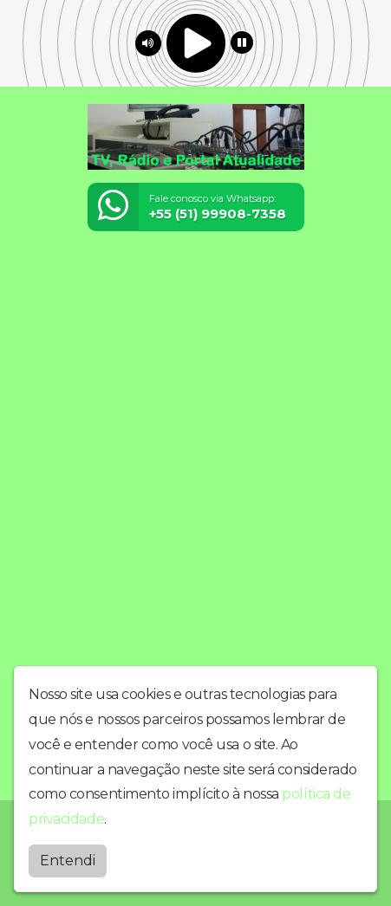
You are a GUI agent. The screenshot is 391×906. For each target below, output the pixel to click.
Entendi (67, 860)
